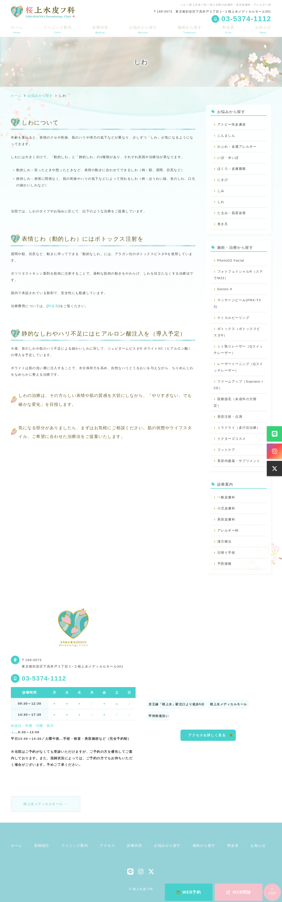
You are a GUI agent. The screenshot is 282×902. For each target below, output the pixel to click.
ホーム (17, 29)
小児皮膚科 (226, 508)
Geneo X (225, 289)
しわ (221, 202)
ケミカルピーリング (233, 317)
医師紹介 (41, 845)
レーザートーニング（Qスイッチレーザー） (238, 367)
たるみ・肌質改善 (231, 213)
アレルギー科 (228, 530)
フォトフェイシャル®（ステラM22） (238, 275)
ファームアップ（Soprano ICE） (238, 385)
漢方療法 (224, 541)
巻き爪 (222, 224)
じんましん (226, 135)
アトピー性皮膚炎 (231, 124)
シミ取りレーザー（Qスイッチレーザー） (238, 349)
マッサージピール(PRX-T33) (237, 303)
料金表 (228, 29)
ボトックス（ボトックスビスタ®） (237, 332)
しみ (221, 191)
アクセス (107, 845)
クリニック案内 (58, 29)
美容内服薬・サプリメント (238, 461)
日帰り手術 (226, 552)
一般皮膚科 (226, 497)
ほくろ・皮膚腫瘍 (231, 168)
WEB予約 (189, 892)
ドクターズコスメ (231, 438)
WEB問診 (238, 892)
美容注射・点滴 (230, 416)
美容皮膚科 (226, 519)
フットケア (226, 450)
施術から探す (190, 29)
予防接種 (224, 563)
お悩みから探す (143, 29)
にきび (222, 180)
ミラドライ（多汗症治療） (238, 427)
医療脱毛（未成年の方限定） (235, 402)
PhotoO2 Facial (230, 260)
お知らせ (263, 29)
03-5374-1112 (44, 678)
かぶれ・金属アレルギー (237, 146)
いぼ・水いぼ (228, 157)
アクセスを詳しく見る (207, 735)
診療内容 (100, 29)
